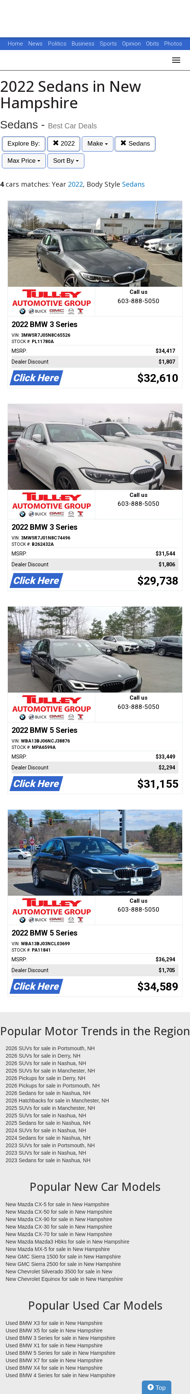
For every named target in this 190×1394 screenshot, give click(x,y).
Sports (109, 43)
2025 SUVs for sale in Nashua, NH (46, 1115)
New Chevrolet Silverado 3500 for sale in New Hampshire (59, 1272)
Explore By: (23, 143)
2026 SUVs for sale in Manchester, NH (50, 1071)
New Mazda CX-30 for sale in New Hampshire (59, 1227)
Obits (153, 43)
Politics (57, 43)
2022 (64, 143)
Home (15, 43)
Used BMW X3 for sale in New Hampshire (54, 1323)
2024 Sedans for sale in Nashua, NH (48, 1138)
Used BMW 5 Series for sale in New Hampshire (60, 1353)
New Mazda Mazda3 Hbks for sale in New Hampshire (67, 1242)
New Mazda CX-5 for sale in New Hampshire (57, 1204)
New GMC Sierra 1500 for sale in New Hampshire (63, 1257)
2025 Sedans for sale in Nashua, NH (48, 1123)
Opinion (132, 43)
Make (97, 143)
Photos (173, 43)
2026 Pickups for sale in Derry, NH (45, 1078)
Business (84, 43)
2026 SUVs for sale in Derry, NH (43, 1056)
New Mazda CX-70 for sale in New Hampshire (59, 1234)
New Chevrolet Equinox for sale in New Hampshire (64, 1279)
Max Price (23, 160)
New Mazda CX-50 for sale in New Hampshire (59, 1212)
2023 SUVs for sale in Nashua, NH (46, 1153)
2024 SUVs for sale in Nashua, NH (46, 1130)
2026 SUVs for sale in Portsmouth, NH (50, 1048)
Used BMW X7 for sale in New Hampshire (54, 1360)
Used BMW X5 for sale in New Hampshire (54, 1331)
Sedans (135, 143)
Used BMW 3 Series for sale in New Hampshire (60, 1338)
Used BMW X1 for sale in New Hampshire (54, 1345)
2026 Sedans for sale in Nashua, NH (48, 1093)
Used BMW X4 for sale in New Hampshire (54, 1368)
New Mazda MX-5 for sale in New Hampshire (58, 1249)
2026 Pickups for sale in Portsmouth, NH (53, 1086)
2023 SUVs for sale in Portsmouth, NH (50, 1145)
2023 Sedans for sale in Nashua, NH (48, 1160)
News (35, 43)
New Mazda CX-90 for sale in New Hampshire (59, 1219)
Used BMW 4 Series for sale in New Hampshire (60, 1375)
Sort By (65, 160)
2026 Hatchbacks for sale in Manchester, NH (57, 1101)
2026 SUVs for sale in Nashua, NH (46, 1063)
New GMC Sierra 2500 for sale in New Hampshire (63, 1264)
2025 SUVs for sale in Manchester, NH (50, 1108)
